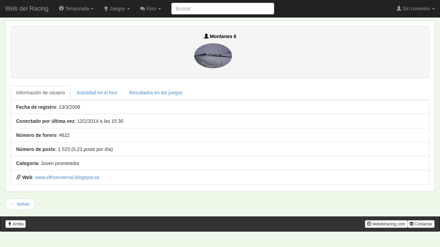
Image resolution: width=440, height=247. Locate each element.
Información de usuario (40, 92)
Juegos (117, 8)
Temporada (76, 8)
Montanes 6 (220, 36)
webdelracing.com (386, 224)
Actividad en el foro (96, 92)
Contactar (421, 224)
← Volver (20, 204)
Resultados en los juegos (156, 92)
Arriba (16, 224)
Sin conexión (415, 8)
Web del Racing (27, 8)
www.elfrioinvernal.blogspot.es (67, 177)
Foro (150, 8)
